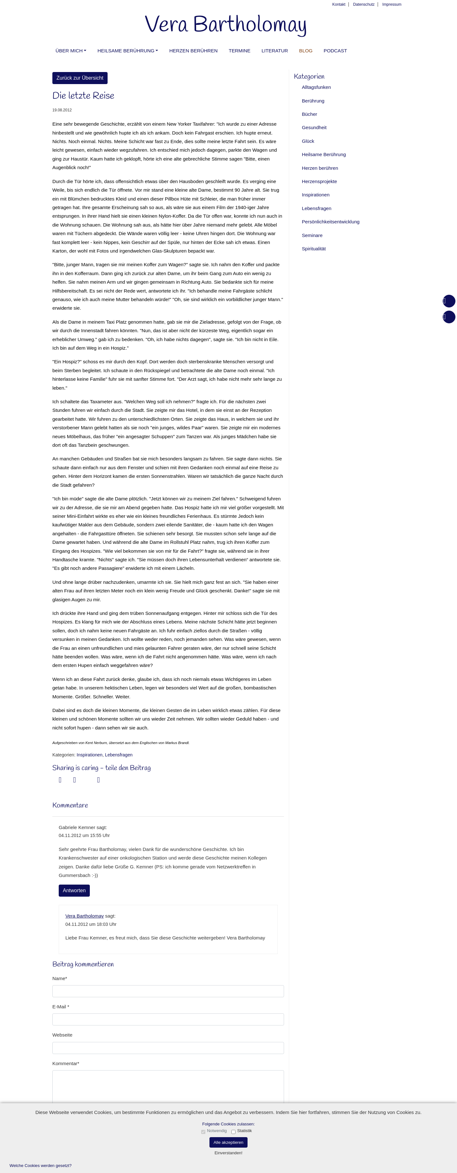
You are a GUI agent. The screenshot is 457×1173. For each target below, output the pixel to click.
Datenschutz (364, 4)
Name (58, 978)
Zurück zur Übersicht (79, 78)
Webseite (62, 1035)
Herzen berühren (193, 50)
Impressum (391, 4)
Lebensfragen (119, 754)
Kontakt (338, 4)
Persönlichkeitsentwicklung (331, 221)
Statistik (244, 1130)
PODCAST (335, 50)
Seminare (312, 235)
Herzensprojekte (319, 181)
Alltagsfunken (316, 87)
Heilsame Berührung (125, 50)
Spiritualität (314, 248)
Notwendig (217, 1130)
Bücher (309, 114)
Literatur (275, 50)
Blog (306, 50)
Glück (308, 141)
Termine (239, 50)
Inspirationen (90, 754)
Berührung (313, 100)
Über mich (69, 50)
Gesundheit (314, 127)
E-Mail (59, 1006)
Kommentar (64, 1063)
